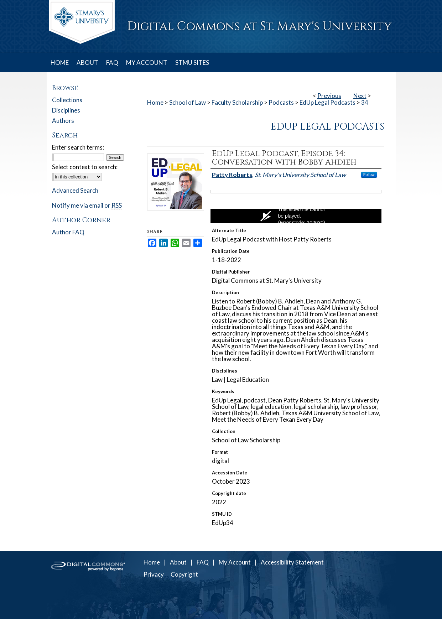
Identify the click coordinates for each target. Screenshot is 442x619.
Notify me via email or (87, 205)
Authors (63, 120)
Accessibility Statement (292, 562)
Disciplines (66, 110)
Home (155, 102)
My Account (235, 562)
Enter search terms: (78, 147)
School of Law (187, 102)
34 (364, 102)
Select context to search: (85, 167)
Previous (329, 95)
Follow (369, 174)
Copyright (184, 574)
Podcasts (281, 102)
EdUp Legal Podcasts (327, 102)
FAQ (203, 562)
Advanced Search (75, 190)
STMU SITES (192, 62)
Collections (67, 100)
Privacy (154, 574)
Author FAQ (68, 232)
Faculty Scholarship (237, 102)
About (178, 562)
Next (359, 95)
